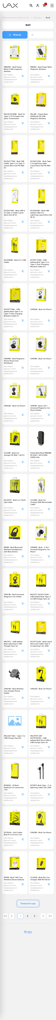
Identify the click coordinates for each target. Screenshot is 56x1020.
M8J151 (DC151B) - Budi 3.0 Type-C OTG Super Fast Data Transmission (14, 116)
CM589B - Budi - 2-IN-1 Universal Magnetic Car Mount (40, 549)
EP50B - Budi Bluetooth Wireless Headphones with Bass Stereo (13, 549)
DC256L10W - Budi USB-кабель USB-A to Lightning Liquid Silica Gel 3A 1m (41, 214)
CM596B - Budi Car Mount (40, 309)
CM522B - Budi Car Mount (40, 689)
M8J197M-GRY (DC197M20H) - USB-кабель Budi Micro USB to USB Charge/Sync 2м (40, 739)
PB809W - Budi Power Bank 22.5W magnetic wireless (13, 69)
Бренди (37, 17)
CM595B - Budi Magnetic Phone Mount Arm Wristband (14, 361)
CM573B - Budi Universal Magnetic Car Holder (14, 595)
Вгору (28, 931)
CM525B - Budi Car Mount (40, 832)
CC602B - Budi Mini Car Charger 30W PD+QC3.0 (40, 878)
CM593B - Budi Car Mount (40, 359)
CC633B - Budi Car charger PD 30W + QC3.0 (14, 454)
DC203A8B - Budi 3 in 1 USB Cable (15, 261)
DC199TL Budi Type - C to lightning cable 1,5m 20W (40, 786)
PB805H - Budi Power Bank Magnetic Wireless (41, 68)
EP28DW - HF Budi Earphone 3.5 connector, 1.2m (14, 787)
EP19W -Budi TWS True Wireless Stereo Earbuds (14, 878)
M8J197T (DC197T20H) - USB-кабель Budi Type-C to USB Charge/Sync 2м (40, 596)
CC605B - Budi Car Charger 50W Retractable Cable (41, 502)
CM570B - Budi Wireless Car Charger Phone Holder (13, 691)
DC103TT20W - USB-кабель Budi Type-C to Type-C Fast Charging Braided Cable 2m (39, 263)
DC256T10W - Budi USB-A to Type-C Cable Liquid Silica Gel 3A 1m (14, 213)
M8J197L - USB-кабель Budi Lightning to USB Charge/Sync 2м (13, 644)
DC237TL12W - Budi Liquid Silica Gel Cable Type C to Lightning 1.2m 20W (41, 644)
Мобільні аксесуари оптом (15, 17)
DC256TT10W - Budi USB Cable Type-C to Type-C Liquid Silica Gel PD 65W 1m (14, 164)
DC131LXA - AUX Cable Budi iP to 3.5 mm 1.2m (13, 833)
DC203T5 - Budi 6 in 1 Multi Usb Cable (15, 501)
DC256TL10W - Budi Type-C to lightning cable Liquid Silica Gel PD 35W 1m (41, 164)
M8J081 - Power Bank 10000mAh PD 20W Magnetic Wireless (39, 116)
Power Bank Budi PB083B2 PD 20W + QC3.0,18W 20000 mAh (40, 455)
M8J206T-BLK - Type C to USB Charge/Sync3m (14, 737)
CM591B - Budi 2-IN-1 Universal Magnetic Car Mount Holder (40, 408)
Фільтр (15, 34)
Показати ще (28, 903)
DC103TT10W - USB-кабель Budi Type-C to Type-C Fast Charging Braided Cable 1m (13, 312)
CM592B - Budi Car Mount (14, 406)
